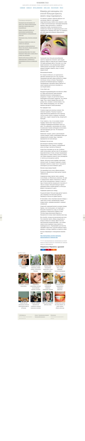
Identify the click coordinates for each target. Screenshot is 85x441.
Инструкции (55, 7)
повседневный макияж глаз (49, 240)
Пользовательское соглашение (43, 315)
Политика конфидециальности (40, 316)
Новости (29, 7)
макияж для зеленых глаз (49, 242)
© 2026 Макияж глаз (22, 315)
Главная (22, 7)
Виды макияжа (37, 7)
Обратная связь (53, 315)
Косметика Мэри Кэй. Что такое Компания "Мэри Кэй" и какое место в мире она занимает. (28, 53)
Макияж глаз (42, 3)
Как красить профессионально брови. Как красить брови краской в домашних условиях (28, 47)
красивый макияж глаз (59, 240)
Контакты (36, 315)
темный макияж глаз (58, 242)
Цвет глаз (47, 7)
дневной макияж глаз (49, 244)
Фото (61, 7)
